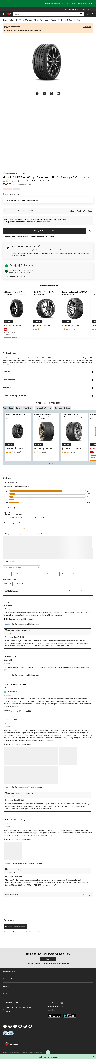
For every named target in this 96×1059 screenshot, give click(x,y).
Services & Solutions (48, 979)
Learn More (52, 1010)
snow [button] (39, 574)
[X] (10, 1026)
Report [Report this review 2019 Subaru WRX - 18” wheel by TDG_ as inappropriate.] (28, 711)
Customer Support (48, 972)
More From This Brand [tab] (62, 408)
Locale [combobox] (19, 583)
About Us (48, 986)
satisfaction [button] (17, 574)
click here (51, 237)
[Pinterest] (25, 1026)
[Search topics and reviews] (21, 567)
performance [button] (30, 574)
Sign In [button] (48, 959)
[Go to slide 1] (37, 93)
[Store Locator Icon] (65, 9)
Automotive (13, 20)
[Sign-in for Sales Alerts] (11, 194)
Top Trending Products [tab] (43, 408)
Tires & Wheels (26, 20)
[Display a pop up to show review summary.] (21, 452)
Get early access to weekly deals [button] (47, 1057)
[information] (39, 246)
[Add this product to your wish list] (90, 231)
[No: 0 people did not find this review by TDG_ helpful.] (19, 711)
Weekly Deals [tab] (8, 408)
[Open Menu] (4, 14)
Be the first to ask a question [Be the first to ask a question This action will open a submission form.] (15, 927)
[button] (81, 14)
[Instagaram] (15, 1026)
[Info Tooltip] (37, 200)
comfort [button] (73, 574)
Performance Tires (47, 20)
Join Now (65, 963)
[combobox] (81, 591)
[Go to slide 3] (51, 93)
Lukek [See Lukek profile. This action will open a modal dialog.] (6, 723)
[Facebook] (5, 1026)
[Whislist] (88, 14)
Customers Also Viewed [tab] (24, 408)
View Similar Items (46, 181)
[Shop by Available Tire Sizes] (81, 210)
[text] (17, 337)
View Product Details (30, 181)
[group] (12, 329)
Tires (36, 20)
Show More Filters (9, 579)
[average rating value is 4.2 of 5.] (8, 181)
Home (5, 20)
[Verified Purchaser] (11, 691)
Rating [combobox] (8, 583)
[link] (11, 181)
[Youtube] (20, 1026)
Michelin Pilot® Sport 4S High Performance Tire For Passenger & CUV (41, 177)
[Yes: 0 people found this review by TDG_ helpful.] (14, 711)
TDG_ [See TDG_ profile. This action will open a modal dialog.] (6, 688)
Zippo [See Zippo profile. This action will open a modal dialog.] (6, 823)
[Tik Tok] (30, 1026)
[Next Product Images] (92, 62)
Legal (48, 993)
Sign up (7, 1011)
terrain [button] (64, 574)
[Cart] (92, 14)
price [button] (56, 574)
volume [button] (48, 574)
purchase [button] (7, 574)
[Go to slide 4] (58, 93)
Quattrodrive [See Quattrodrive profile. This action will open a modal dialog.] (9, 660)
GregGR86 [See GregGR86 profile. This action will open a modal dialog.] (8, 605)
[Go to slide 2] (44, 93)
